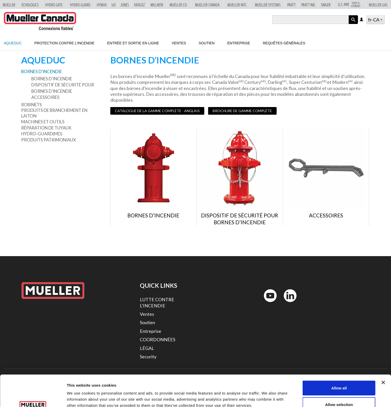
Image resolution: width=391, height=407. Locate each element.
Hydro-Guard (80, 4)
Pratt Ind (308, 4)
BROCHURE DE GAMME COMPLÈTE (242, 111)
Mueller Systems (267, 4)
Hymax (102, 4)
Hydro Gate (54, 4)
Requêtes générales (284, 43)
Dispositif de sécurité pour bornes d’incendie (62, 88)
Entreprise (238, 43)
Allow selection (339, 377)
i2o (114, 4)
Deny (339, 393)
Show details (267, 394)
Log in (362, 20)
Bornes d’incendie (41, 71)
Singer (326, 4)
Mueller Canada (207, 4)
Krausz (139, 4)
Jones (124, 4)
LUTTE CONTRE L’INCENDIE (157, 302)
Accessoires (45, 97)
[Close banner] (383, 354)
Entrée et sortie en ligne (133, 43)
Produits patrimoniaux (48, 139)
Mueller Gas (378, 4)
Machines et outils (42, 121)
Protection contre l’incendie (64, 43)
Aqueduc (13, 43)
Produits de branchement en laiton (54, 113)
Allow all (339, 360)
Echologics (30, 4)
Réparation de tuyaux (46, 127)
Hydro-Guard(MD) (41, 133)
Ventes (179, 43)
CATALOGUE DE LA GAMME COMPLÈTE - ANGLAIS (157, 111)
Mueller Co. (178, 4)
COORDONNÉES (157, 339)
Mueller (9, 4)
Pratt (291, 4)
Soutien (206, 43)
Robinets (31, 104)
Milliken (157, 4)
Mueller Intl (237, 4)
